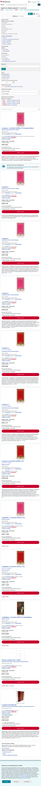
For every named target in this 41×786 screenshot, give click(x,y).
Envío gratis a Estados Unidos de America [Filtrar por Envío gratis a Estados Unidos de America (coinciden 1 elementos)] (11, 86)
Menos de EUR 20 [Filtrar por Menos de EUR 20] (5, 75)
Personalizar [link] (27, 781)
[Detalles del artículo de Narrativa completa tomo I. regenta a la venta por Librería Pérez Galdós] (20, 655)
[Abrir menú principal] (2, 5)
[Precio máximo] (10, 82)
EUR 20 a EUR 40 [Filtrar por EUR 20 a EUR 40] (5, 77)
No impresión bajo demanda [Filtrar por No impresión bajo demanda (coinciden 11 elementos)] (8, 61)
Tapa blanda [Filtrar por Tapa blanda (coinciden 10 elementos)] (5, 51)
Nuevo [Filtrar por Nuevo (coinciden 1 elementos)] (3, 37)
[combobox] (22, 5)
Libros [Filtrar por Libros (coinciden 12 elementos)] (4, 22)
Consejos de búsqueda (6, 751)
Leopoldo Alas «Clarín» (27, 166)
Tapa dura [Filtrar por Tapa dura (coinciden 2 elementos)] (4, 49)
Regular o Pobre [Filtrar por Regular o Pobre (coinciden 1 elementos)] (5, 42)
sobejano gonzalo (9, 9)
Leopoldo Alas (11, 166)
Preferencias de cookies (24, 775)
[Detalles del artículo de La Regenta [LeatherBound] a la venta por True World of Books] (20, 696)
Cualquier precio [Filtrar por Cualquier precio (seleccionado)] (5, 74)
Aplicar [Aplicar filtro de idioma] (3, 68)
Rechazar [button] (16, 781)
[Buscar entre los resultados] (20, 109)
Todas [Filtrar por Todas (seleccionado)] (3, 47)
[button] (39, 109)
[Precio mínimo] (3, 82)
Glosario (4, 753)
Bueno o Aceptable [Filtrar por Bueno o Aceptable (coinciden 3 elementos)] (6, 40)
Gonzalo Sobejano (18, 166)
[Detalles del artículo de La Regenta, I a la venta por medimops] (20, 177)
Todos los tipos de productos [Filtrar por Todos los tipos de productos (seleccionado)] (7, 21)
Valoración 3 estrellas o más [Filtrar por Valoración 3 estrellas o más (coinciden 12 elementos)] (11, 101)
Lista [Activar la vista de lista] (30, 14)
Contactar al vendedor (6, 139)
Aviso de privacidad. (26, 777)
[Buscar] (39, 5)
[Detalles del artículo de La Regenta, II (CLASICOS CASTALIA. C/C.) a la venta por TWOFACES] (20, 452)
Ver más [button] (10, 272)
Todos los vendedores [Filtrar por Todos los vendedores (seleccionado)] (7, 98)
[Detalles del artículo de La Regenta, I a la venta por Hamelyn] (20, 229)
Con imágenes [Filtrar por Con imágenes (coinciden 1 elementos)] (5, 59)
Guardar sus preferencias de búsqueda (9, 755)
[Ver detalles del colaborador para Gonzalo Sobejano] (6, 129)
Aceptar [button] (6, 781)
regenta (21, 9)
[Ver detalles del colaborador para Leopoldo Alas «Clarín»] (14, 129)
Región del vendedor (6, 91)
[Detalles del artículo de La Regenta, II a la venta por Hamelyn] (20, 339)
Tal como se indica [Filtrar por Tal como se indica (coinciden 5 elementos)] (6, 44)
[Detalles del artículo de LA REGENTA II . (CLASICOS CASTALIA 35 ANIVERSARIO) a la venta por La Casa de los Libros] (20, 608)
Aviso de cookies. (21, 776)
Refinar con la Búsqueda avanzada (31, 9)
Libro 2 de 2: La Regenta (6, 349)
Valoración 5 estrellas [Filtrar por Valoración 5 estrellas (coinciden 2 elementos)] (10, 104)
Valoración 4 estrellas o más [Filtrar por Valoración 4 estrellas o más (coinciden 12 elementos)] (11, 103)
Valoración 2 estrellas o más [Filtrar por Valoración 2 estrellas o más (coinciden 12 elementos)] (11, 100)
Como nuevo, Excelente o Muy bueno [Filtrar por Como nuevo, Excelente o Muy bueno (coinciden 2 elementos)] (9, 39)
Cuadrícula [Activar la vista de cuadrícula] (36, 14)
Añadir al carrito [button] (20, 152)
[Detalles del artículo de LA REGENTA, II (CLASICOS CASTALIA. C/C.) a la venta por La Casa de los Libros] (20, 557)
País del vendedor (5, 93)
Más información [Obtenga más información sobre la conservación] (9, 36)
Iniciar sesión (34, 1)
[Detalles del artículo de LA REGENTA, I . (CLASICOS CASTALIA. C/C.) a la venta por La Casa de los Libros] (20, 508)
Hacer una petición (5, 748)
